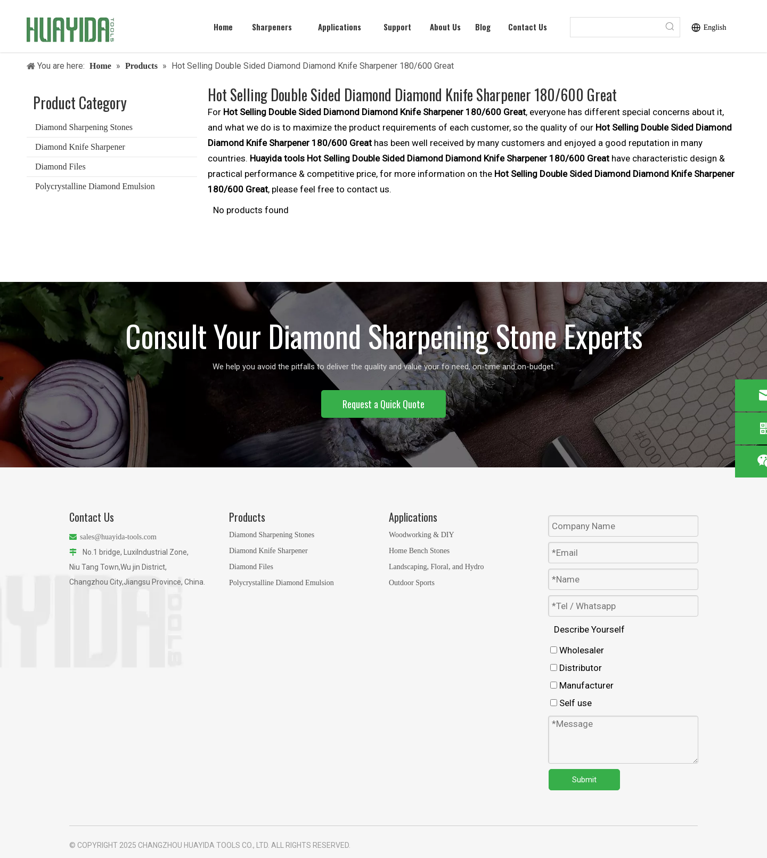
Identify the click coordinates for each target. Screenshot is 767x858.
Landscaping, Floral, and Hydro (436, 567)
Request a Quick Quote (383, 404)
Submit (584, 779)
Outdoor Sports (412, 583)
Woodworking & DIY (421, 535)
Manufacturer (582, 685)
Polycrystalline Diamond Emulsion (95, 186)
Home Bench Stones (419, 551)
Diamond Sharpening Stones (84, 127)
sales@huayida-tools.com (118, 537)
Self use (571, 703)
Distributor (576, 667)
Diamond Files (60, 166)
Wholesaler (577, 650)
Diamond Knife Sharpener (80, 146)
